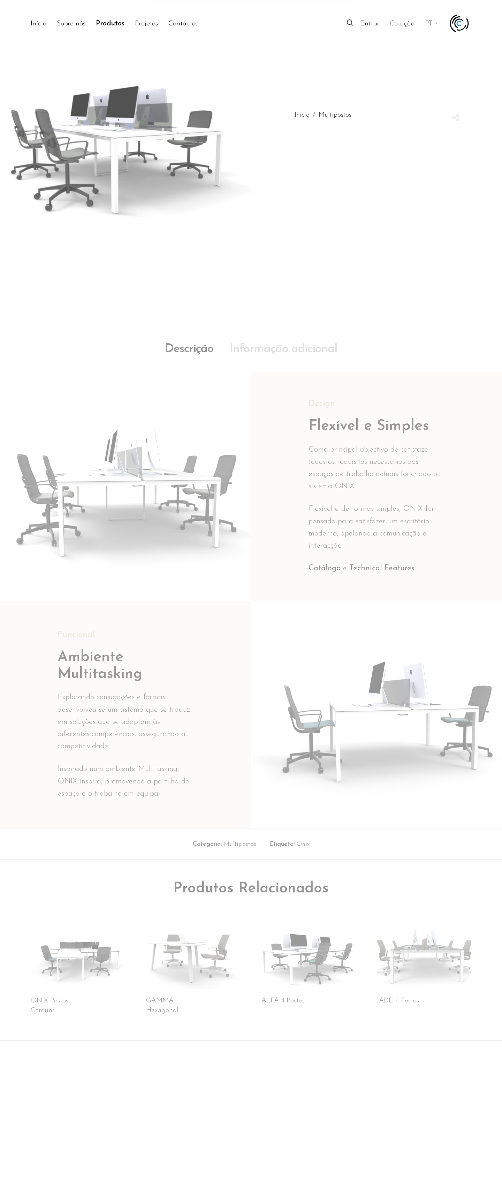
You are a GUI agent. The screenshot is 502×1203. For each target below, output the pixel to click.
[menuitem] (43, 24)
